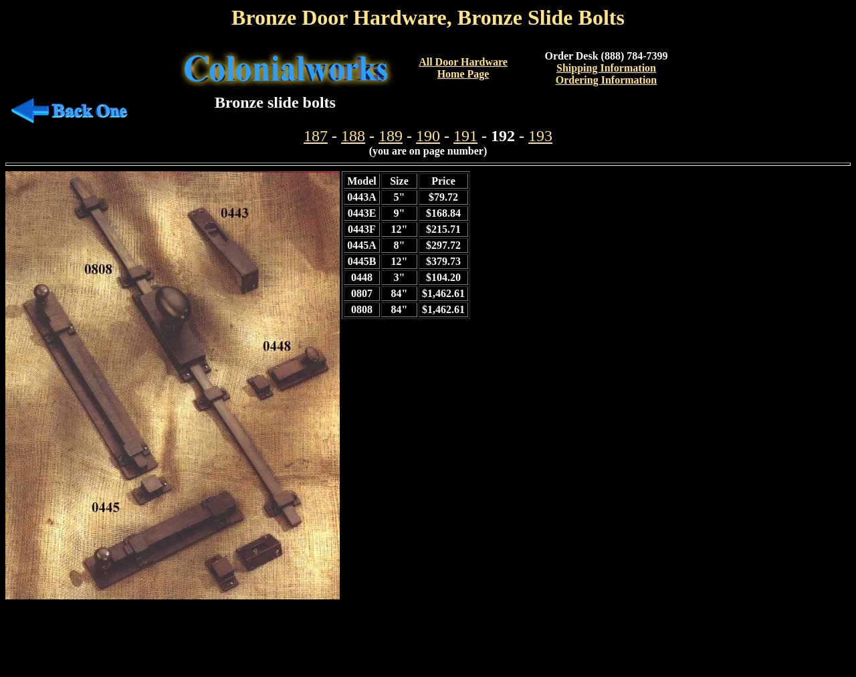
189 (391, 135)
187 (316, 135)
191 (465, 135)
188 (353, 135)
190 (428, 135)
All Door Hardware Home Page (463, 68)
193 (540, 135)
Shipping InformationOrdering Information (606, 74)
